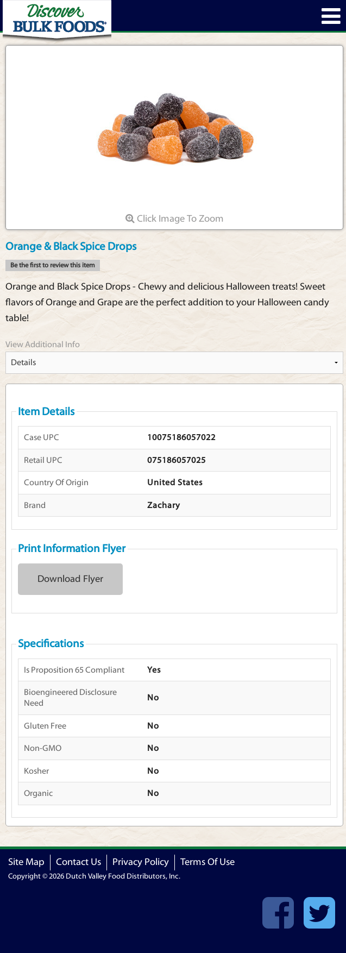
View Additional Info (42, 344)
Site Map (26, 862)
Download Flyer (70, 579)
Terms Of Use (207, 862)
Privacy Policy (140, 862)
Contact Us (78, 862)
